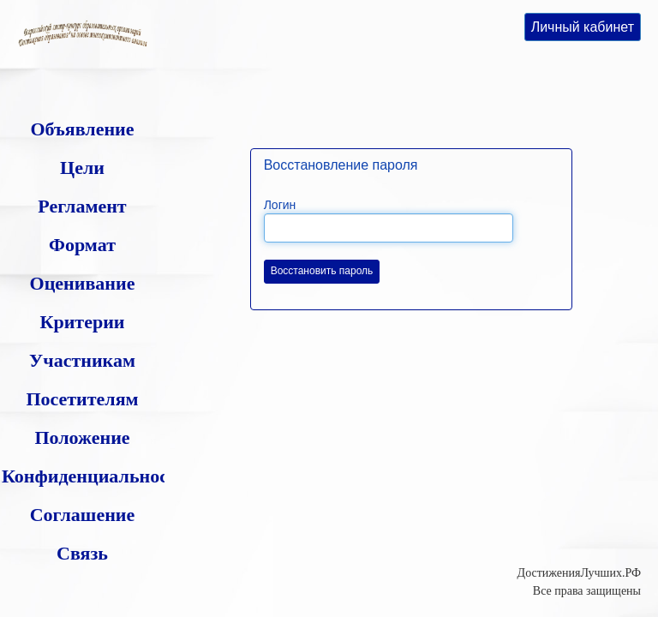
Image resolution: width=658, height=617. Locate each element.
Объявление (82, 129)
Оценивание (82, 283)
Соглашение (82, 514)
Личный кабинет (582, 27)
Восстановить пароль (322, 271)
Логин (280, 205)
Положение (81, 437)
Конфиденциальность (94, 476)
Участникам (82, 360)
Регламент (82, 206)
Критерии (81, 321)
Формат (82, 244)
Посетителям (82, 399)
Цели (82, 167)
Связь (82, 553)
